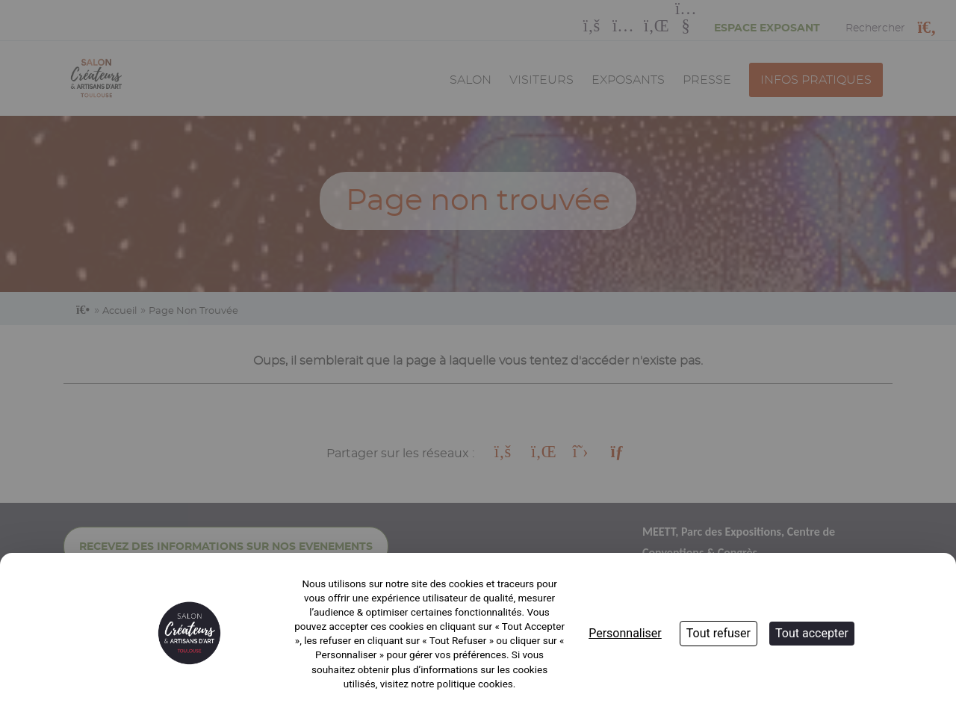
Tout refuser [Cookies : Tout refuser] (718, 633)
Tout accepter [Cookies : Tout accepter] (811, 633)
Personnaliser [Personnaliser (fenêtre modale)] (625, 633)
